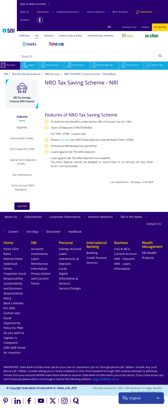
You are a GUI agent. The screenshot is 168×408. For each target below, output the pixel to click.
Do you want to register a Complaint (14, 338)
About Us (24, 11)
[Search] (160, 55)
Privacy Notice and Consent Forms (40, 278)
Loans (28, 64)
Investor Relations (96, 11)
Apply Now (22, 206)
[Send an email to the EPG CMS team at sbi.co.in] (105, 379)
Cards (63, 269)
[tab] (22, 117)
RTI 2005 (9, 308)
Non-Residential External (26, 74)
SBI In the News (120, 11)
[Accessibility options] (40, 20)
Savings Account (70, 249)
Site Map (32, 232)
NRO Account (52, 74)
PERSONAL (24, 35)
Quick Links (154, 64)
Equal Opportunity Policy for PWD (13, 323)
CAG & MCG (122, 249)
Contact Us (153, 224)
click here (65, 140)
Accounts (37, 249)
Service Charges (70, 288)
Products (148, 258)
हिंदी (109, 27)
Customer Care (129, 27)
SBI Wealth (149, 253)
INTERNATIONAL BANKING (100, 35)
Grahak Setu (12, 313)
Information (129, 64)
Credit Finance (96, 258)
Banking (92, 253)
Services (92, 263)
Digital (63, 273)
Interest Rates (13, 259)
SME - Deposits (124, 259)
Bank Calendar (14, 303)
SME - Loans (122, 264)
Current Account (125, 254)
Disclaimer (53, 232)
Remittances (75, 64)
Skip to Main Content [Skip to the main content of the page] (34, 4)
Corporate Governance (68, 11)
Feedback (24, 19)
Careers (145, 27)
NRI (36, 35)
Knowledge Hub (102, 64)
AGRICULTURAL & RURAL (70, 35)
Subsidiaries (43, 11)
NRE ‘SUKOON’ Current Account (82, 74)
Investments (50, 64)
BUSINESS (48, 35)
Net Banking (160, 27)
